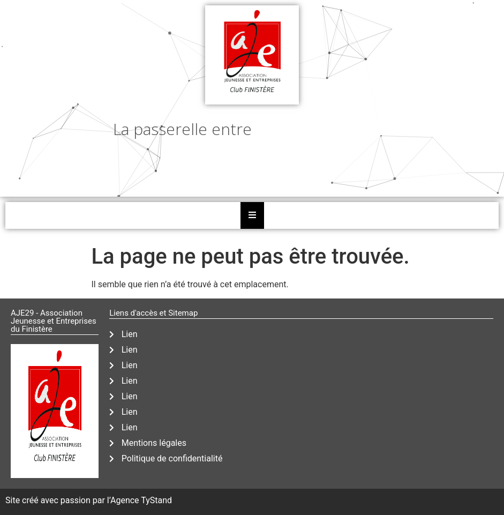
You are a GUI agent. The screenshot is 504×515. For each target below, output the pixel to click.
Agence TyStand (141, 500)
